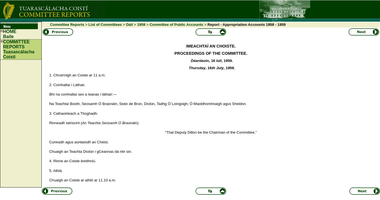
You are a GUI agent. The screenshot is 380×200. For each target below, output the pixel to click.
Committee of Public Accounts (176, 24)
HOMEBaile (9, 34)
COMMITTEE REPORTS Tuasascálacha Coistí (18, 49)
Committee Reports (67, 24)
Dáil (129, 24)
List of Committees (105, 24)
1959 (141, 24)
